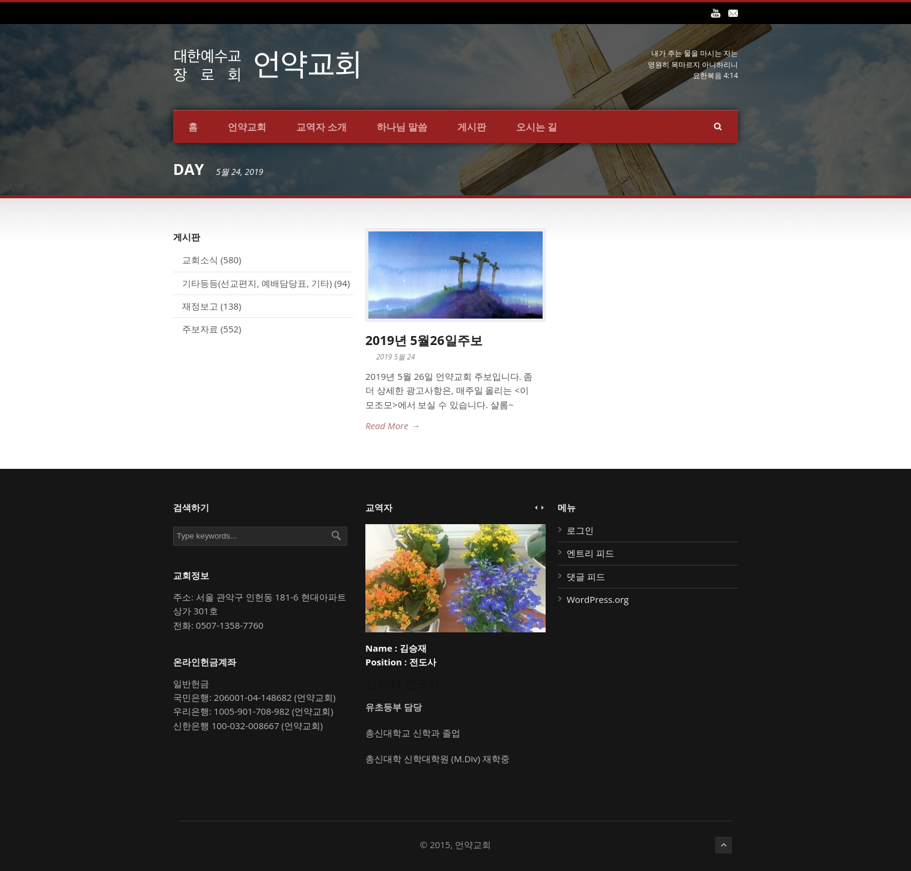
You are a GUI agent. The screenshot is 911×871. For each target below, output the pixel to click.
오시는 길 (536, 126)
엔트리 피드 (590, 553)
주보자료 (200, 329)
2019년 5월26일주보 (424, 340)
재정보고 (200, 306)
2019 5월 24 (395, 357)
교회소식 (200, 260)
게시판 (471, 126)
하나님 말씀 (402, 126)
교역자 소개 (321, 126)
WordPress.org (598, 599)
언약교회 (247, 126)
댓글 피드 (586, 576)
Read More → (392, 426)
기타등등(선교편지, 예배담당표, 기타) (257, 283)
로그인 (580, 530)
